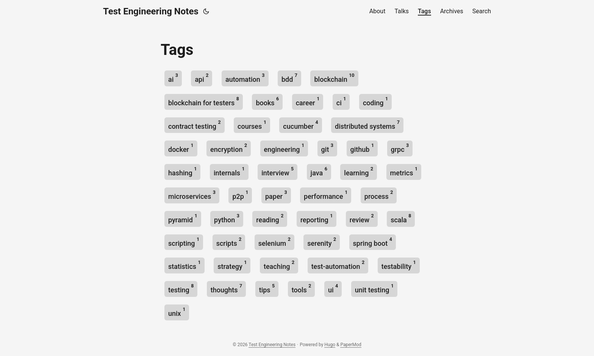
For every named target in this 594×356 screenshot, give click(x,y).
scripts (229, 241)
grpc (400, 147)
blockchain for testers (203, 101)
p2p (240, 194)
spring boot (372, 241)
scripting (183, 241)
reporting (316, 218)
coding (375, 101)
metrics (404, 171)
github (362, 147)
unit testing (374, 288)
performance (325, 194)
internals (229, 171)
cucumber (300, 124)
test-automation (338, 264)
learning (358, 171)
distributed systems (367, 124)
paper (276, 194)
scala (401, 218)
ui (333, 288)
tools (301, 288)
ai (173, 77)
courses (252, 124)
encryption (228, 147)
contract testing (194, 124)
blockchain (334, 77)
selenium (274, 241)
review (362, 218)
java (319, 171)
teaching (279, 264)
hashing (182, 171)
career (308, 101)
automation (245, 77)
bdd (289, 77)
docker (181, 147)
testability (398, 264)
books (267, 101)
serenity (321, 241)
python (226, 218)
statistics (184, 264)
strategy (232, 264)
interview (277, 171)
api (201, 77)
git (327, 147)
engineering (284, 147)
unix (176, 311)
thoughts (226, 288)
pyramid (182, 218)
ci (341, 101)
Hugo (329, 344)
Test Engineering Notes (151, 11)
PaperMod (350, 344)
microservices (192, 194)
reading (269, 218)
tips (267, 288)
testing (181, 288)
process (378, 194)
